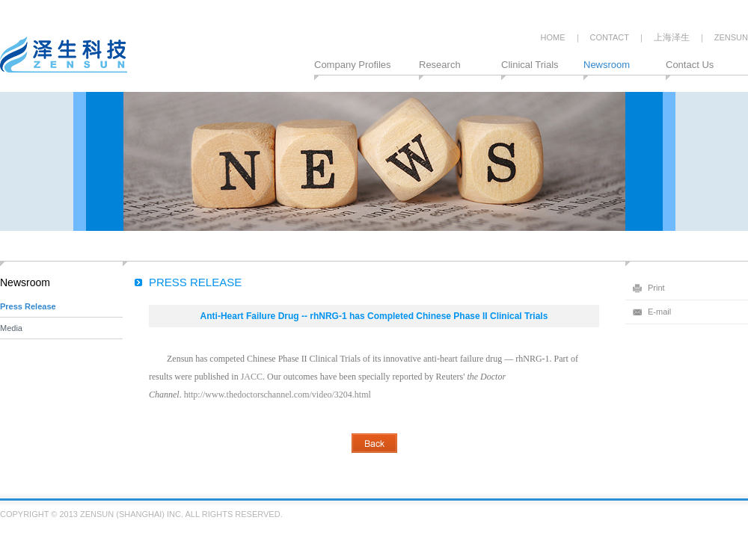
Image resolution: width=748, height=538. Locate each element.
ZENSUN (731, 37)
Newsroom (606, 64)
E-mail (659, 311)
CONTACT (609, 37)
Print (656, 287)
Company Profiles (352, 64)
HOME (553, 37)
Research (440, 64)
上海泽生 (672, 37)
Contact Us (690, 64)
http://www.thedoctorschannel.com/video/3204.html (277, 394)
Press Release (28, 306)
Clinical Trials (530, 64)
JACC (252, 376)
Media (11, 328)
